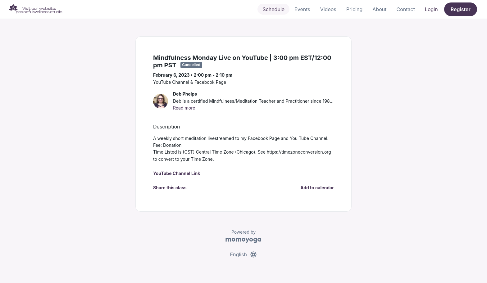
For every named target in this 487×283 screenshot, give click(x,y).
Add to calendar (317, 187)
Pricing (354, 9)
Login (431, 9)
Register (461, 9)
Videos (328, 9)
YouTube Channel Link (176, 173)
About (379, 9)
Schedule (273, 9)
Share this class (170, 187)
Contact (405, 9)
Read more (184, 107)
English (243, 254)
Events (302, 9)
